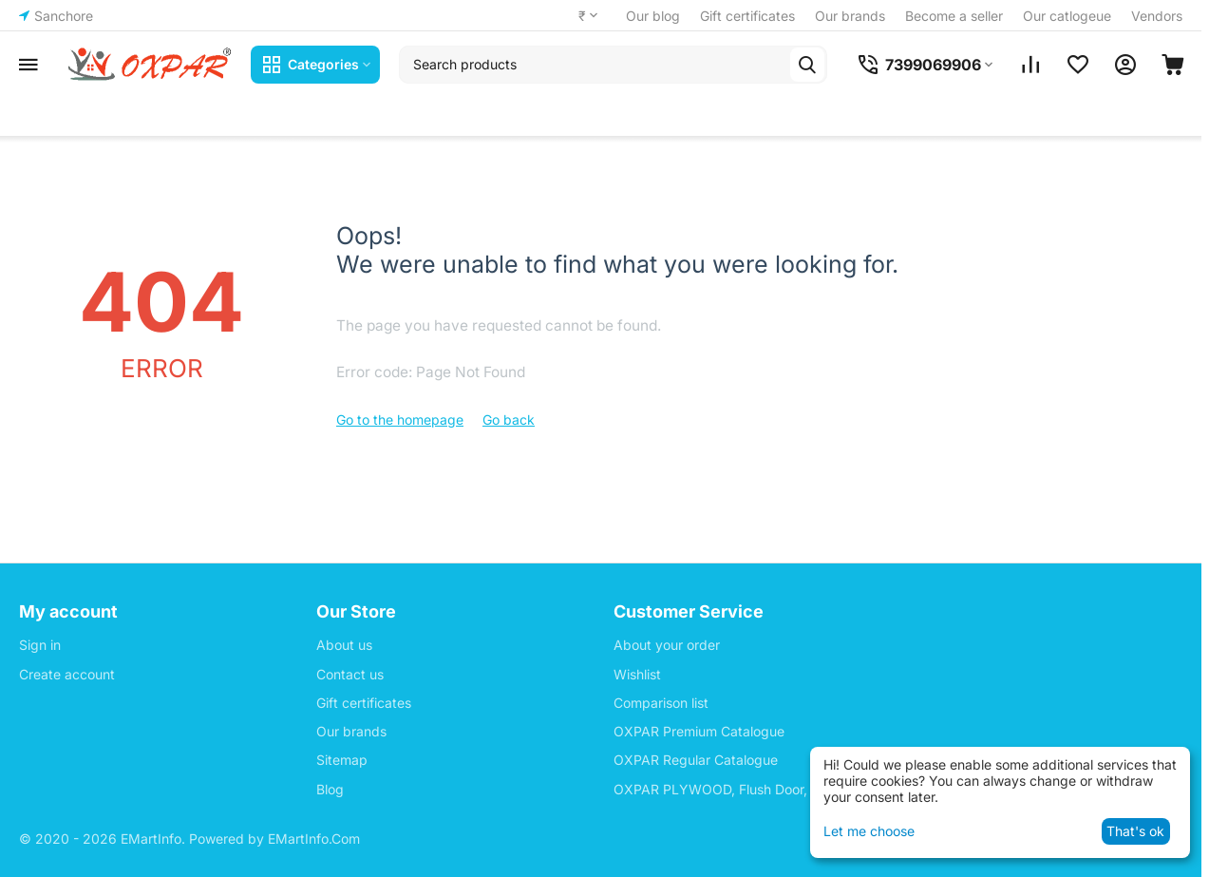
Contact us (350, 674)
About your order (667, 645)
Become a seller (954, 16)
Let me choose (869, 831)
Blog (330, 789)
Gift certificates (747, 16)
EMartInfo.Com (314, 838)
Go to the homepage (399, 419)
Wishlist (637, 674)
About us (344, 645)
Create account (67, 674)
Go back (508, 419)
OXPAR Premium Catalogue (699, 731)
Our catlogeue (1067, 16)
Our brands (850, 16)
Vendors (1156, 16)
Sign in (40, 645)
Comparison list (661, 703)
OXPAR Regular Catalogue (696, 760)
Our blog (653, 16)
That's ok (1135, 831)
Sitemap (342, 760)
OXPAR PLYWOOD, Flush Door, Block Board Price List (780, 789)
